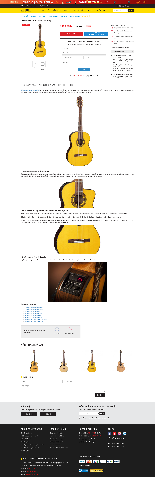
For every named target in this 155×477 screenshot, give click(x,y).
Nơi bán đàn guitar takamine (34, 321)
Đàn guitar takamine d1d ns (34, 308)
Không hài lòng (69, 330)
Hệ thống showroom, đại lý (29, 436)
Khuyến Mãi (78, 10)
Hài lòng (57, 330)
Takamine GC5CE (74, 16)
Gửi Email (29, 414)
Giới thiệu (46, 10)
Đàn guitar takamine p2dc (33, 313)
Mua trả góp (25, 442)
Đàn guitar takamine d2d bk (34, 310)
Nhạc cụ (33, 16)
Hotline (48, 414)
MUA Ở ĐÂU (71, 34)
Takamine (63, 16)
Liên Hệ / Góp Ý (26, 439)
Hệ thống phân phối (123, 6)
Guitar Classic (53, 16)
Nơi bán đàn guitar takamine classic (36, 319)
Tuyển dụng (25, 451)
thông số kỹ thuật (47, 85)
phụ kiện (61, 85)
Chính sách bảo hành (56, 442)
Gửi (84, 69)
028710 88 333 (96, 436)
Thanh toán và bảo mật (57, 439)
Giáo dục (67, 10)
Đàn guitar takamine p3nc (33, 315)
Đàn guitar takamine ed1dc (33, 312)
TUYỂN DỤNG (100, 10)
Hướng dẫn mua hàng (57, 436)
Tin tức (89, 10)
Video (71, 85)
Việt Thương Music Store (116, 443)
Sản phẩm (57, 10)
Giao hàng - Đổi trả (56, 433)
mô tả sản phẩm (29, 85)
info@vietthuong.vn (30, 6)
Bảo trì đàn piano (55, 445)
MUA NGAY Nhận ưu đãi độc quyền (96, 34)
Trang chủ (24, 16)
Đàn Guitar (42, 16)
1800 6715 (45, 6)
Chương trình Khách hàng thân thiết (32, 445)
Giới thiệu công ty (26, 433)
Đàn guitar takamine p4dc (33, 317)
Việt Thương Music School (116, 446)
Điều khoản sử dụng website (30, 448)
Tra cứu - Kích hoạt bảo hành (59, 448)
